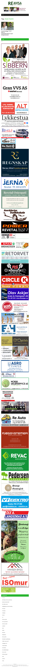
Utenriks (3, 658)
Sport (3, 656)
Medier (3, 630)
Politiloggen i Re (4, 643)
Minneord (3, 632)
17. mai (3, 597)
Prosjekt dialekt (4, 645)
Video (3, 660)
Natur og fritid (4, 636)
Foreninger (3, 610)
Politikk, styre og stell (5, 641)
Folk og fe (3, 608)
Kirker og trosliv (4, 619)
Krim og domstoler (5, 621)
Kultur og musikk (4, 623)
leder (3, 628)
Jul (2, 617)
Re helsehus (4, 647)
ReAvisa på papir (4, 654)
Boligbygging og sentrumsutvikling (7, 606)
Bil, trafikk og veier (5, 604)
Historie (3, 615)
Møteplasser (4, 634)
